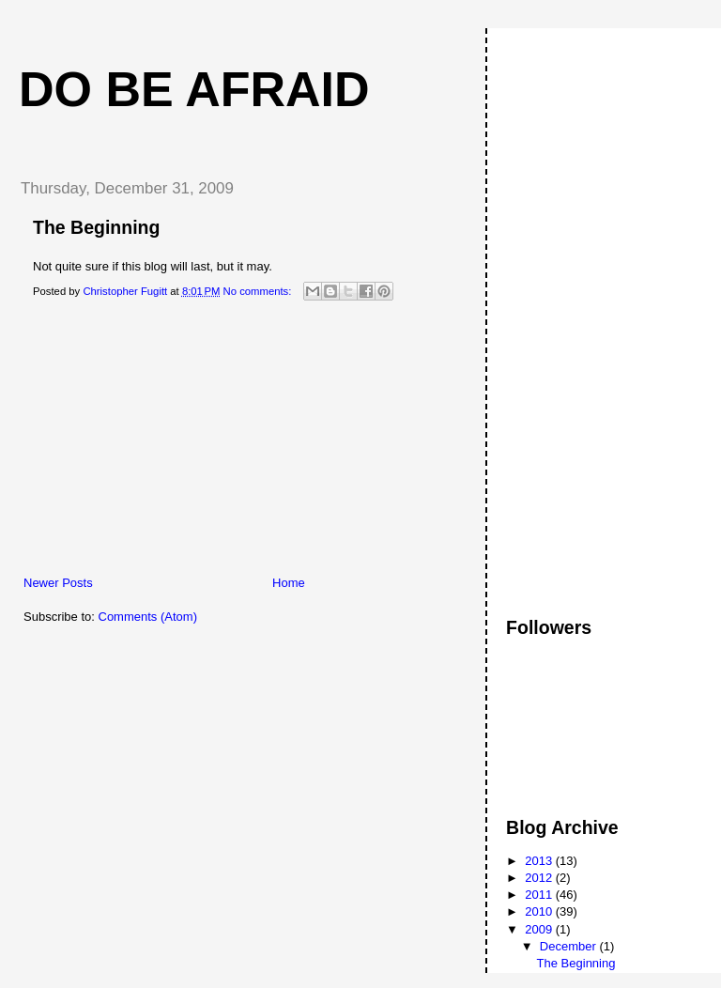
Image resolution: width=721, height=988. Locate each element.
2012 (540, 878)
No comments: (259, 291)
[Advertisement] (145, 443)
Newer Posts (58, 583)
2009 (540, 929)
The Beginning (96, 227)
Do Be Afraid (194, 89)
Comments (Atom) (148, 617)
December (570, 946)
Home (288, 583)
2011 (540, 895)
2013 (540, 861)
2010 (540, 911)
